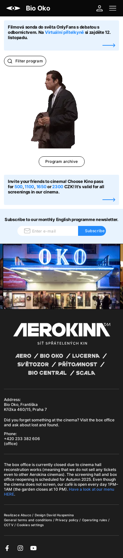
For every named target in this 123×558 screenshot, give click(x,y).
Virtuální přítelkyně (64, 32)
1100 (29, 186)
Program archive (61, 161)
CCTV (9, 525)
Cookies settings (30, 525)
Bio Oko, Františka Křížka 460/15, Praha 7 (25, 407)
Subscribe (95, 230)
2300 (57, 186)
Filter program (25, 61)
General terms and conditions (28, 520)
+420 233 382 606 (22, 438)
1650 (42, 186)
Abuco (26, 515)
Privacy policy (67, 520)
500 (18, 186)
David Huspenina (60, 515)
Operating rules (95, 520)
